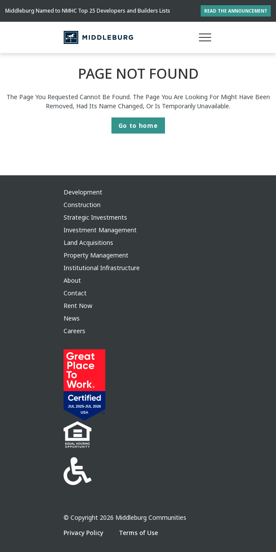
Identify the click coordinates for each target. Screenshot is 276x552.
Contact (75, 293)
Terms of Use (138, 533)
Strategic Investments (95, 217)
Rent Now (78, 305)
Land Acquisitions (88, 242)
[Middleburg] (98, 37)
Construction (82, 205)
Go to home (138, 125)
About (72, 280)
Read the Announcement (235, 11)
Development (83, 192)
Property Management (96, 255)
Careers (74, 331)
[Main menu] (205, 37)
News (72, 318)
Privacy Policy (84, 533)
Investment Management (100, 230)
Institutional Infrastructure (102, 268)
